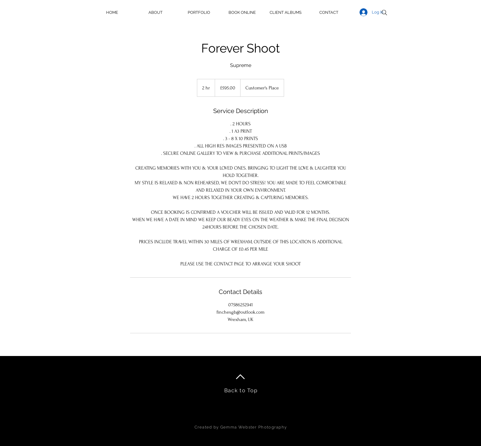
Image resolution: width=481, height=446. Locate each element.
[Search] (384, 12)
